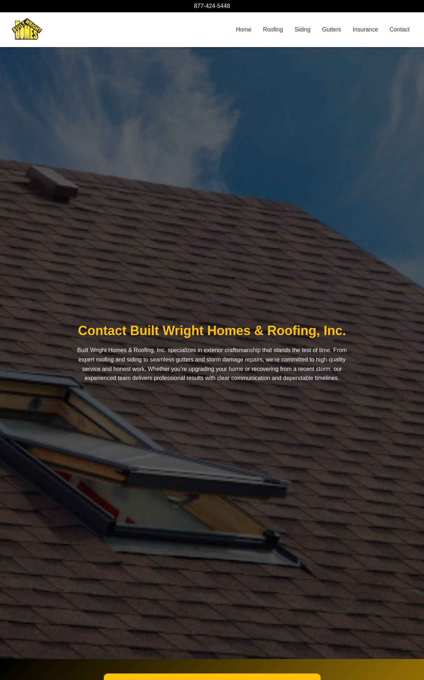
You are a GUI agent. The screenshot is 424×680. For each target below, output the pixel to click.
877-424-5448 (212, 6)
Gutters (331, 29)
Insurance (365, 29)
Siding (302, 29)
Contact (400, 29)
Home (244, 29)
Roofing (273, 29)
